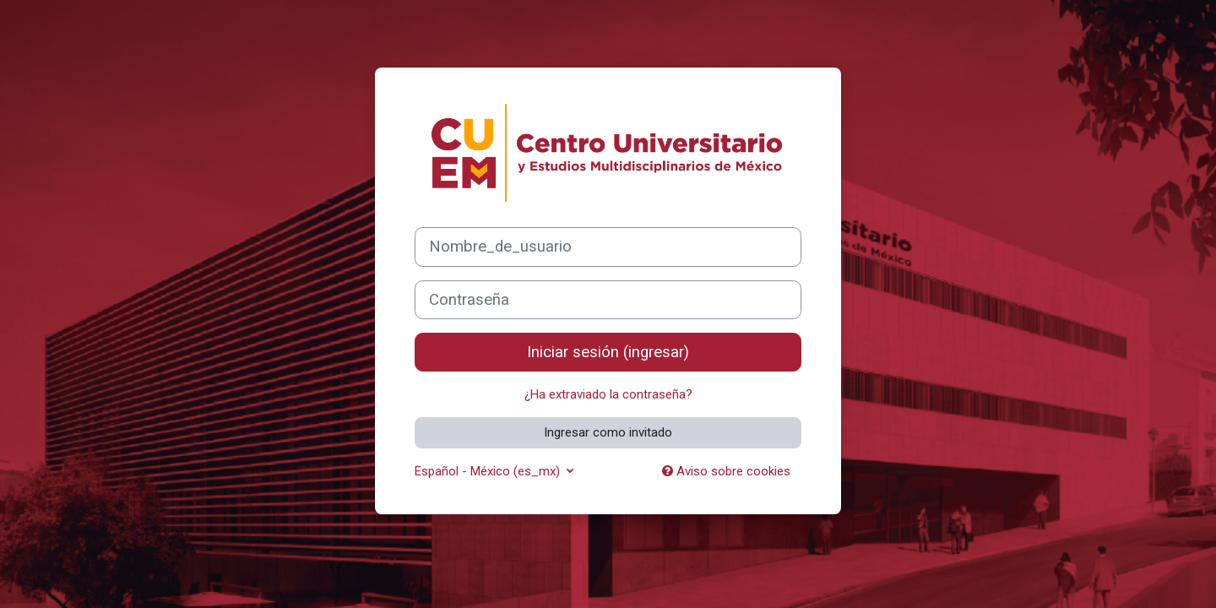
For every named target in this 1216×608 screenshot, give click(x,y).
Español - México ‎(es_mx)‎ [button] (489, 471)
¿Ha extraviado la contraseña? (608, 394)
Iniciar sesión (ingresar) (608, 352)
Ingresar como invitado (608, 432)
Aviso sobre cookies (726, 471)
